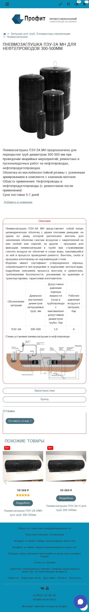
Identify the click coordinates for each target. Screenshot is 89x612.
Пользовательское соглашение (44, 535)
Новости (13, 578)
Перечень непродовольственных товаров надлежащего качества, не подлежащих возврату (45, 570)
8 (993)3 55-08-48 (44, 595)
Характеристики (44, 391)
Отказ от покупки (44, 563)
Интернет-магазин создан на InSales (44, 606)
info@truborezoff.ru (44, 600)
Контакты (75, 578)
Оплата (62, 578)
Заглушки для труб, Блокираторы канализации (40, 34)
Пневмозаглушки (17, 37)
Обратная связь (31, 578)
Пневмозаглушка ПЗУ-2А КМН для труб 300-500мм (23, 513)
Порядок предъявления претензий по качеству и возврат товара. (44, 555)
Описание (45, 221)
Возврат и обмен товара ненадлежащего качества (44, 547)
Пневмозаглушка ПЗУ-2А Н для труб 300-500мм (66, 508)
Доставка (49, 578)
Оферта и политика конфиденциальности (44, 528)
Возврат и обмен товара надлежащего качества (44, 541)
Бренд (45, 399)
